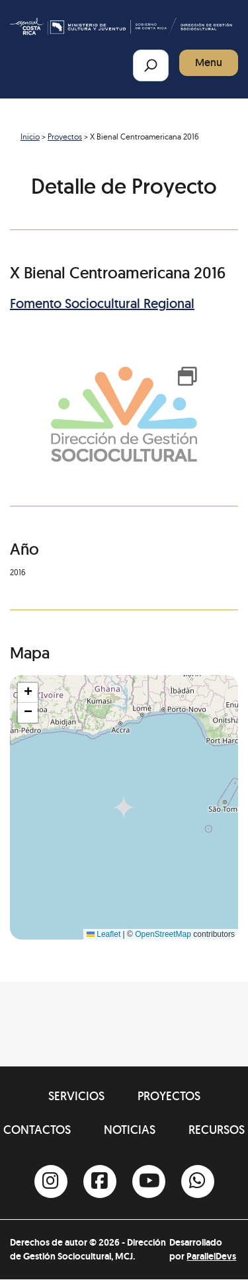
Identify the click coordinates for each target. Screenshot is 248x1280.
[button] (28, 693)
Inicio (30, 136)
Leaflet (103, 934)
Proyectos (65, 136)
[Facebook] (99, 1181)
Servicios (76, 1095)
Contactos (37, 1129)
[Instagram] (50, 1181)
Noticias (129, 1129)
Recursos (216, 1129)
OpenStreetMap (163, 934)
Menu (208, 62)
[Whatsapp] (197, 1181)
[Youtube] (148, 1181)
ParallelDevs (211, 1256)
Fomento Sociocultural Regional (102, 303)
